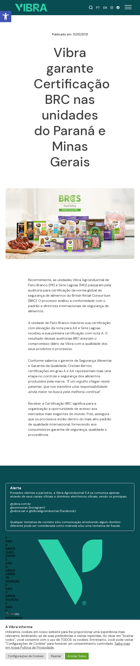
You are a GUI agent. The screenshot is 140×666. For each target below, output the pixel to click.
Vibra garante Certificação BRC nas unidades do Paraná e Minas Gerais (70, 107)
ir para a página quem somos (10, 546)
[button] (5, 16)
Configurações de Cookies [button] (26, 656)
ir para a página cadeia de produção (13, 570)
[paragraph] (70, 360)
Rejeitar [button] (56, 656)
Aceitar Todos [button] (77, 656)
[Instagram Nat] (111, 8)
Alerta (15, 488)
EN (105, 8)
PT (98, 8)
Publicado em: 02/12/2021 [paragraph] (70, 34)
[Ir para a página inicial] (31, 7)
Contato (12, 614)
